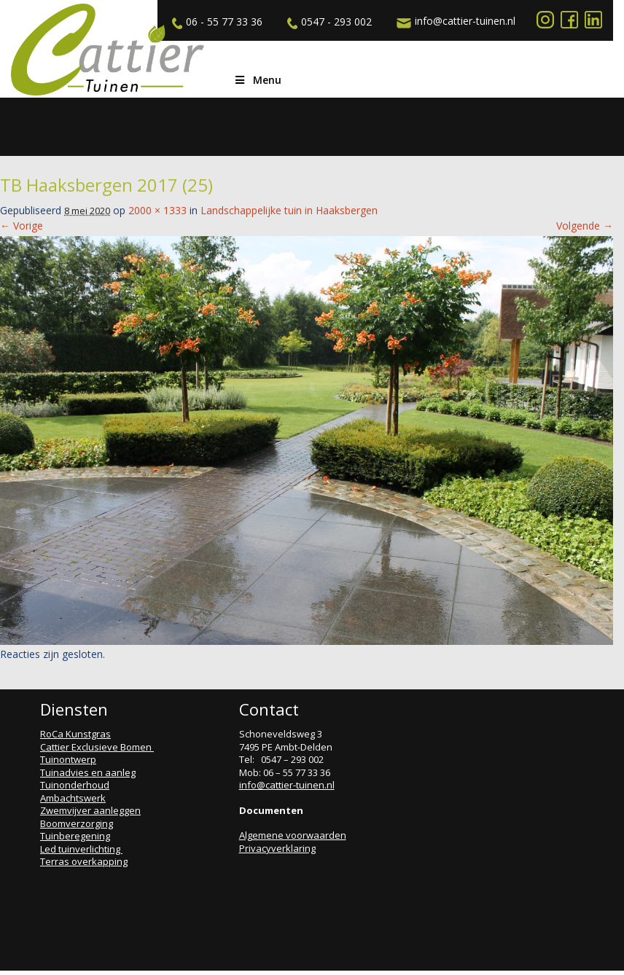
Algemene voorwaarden (292, 835)
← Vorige (21, 225)
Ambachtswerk (73, 797)
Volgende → (584, 225)
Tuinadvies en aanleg (88, 772)
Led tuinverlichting (81, 848)
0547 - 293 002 (328, 22)
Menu (257, 80)
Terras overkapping (84, 861)
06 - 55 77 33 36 (215, 22)
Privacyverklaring (277, 848)
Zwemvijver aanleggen (90, 810)
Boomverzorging (76, 823)
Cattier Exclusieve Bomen (97, 746)
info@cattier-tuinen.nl (454, 21)
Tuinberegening (75, 835)
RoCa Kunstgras (75, 733)
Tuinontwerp (68, 759)
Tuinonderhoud (74, 784)
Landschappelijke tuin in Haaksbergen (289, 210)
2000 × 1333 (157, 210)
